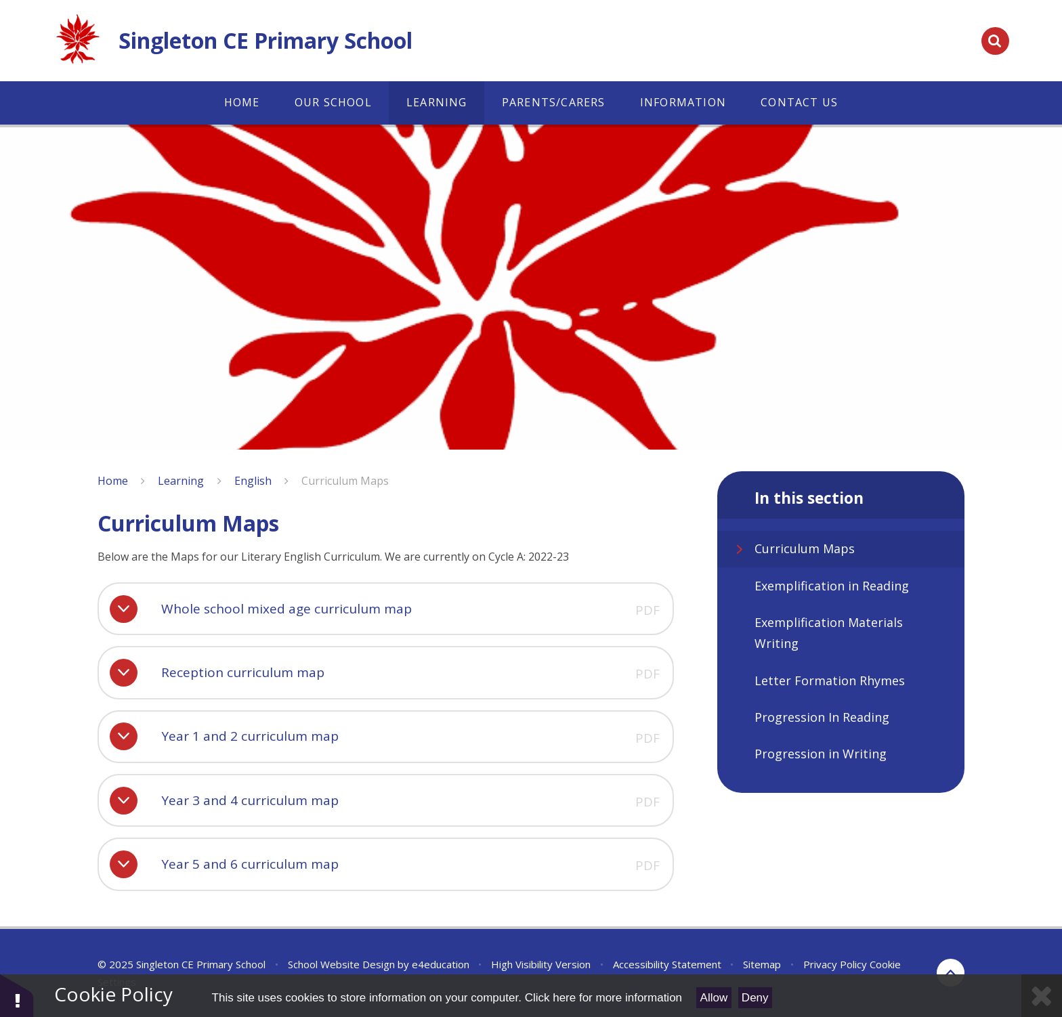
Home (113, 480)
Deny (755, 997)
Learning (181, 480)
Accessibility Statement (667, 964)
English (253, 480)
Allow (714, 997)
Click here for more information (603, 997)
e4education (440, 964)
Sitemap (762, 964)
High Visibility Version (541, 964)
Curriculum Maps (345, 480)
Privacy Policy (835, 964)
